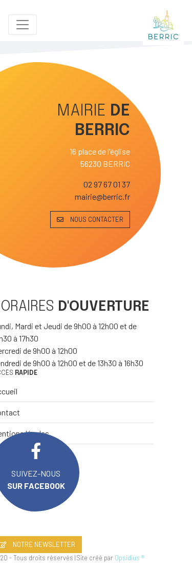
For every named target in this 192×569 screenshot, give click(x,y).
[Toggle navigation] (22, 24)
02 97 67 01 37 (106, 184)
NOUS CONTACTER (90, 219)
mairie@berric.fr (102, 196)
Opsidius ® (129, 558)
